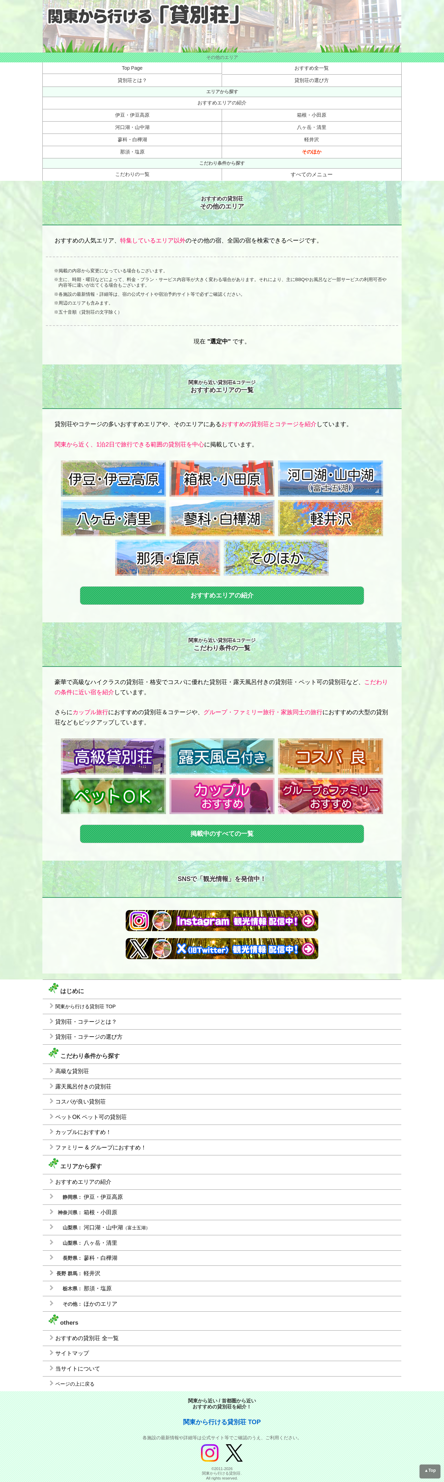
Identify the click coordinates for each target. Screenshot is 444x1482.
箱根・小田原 (311, 115)
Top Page (132, 68)
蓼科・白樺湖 (132, 139)
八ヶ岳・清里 (311, 127)
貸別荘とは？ (132, 80)
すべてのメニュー (312, 174)
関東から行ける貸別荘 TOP (222, 1422)
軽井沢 (311, 139)
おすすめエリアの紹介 (222, 102)
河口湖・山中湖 (132, 127)
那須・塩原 (132, 152)
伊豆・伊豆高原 (132, 115)
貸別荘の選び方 (311, 80)
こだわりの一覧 (132, 174)
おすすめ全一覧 (311, 68)
